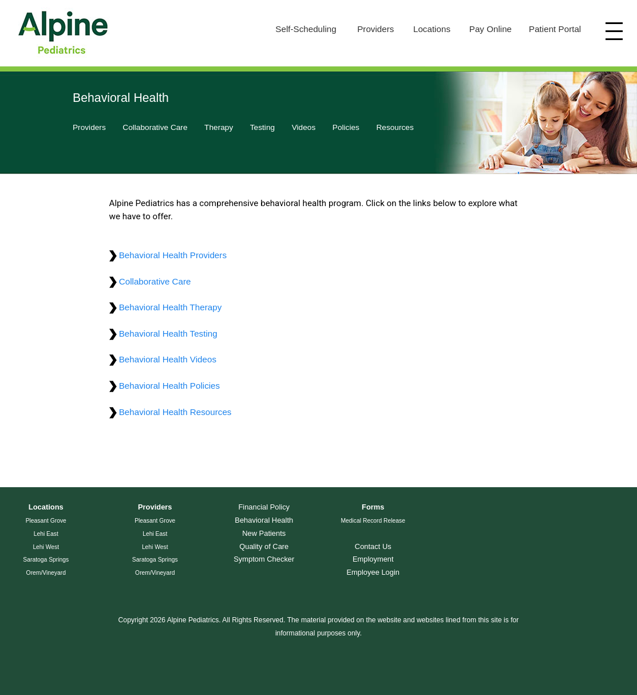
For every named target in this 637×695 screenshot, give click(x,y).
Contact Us (373, 546)
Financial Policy (264, 507)
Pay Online (490, 29)
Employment (373, 559)
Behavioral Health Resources (170, 412)
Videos (304, 127)
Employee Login (372, 572)
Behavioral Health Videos (163, 359)
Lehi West (46, 547)
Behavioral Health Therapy (165, 307)
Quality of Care (263, 546)
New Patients (264, 533)
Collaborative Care (154, 127)
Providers (375, 29)
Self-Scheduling (305, 29)
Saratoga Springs (46, 559)
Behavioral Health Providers (168, 255)
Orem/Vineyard (46, 573)
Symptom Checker (264, 559)
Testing (262, 127)
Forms (373, 507)
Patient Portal (555, 29)
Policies (346, 127)
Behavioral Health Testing (163, 333)
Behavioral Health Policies (164, 385)
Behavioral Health (264, 520)
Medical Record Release (373, 521)
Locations (431, 29)
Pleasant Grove (46, 521)
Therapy (218, 127)
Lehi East (46, 534)
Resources (394, 127)
